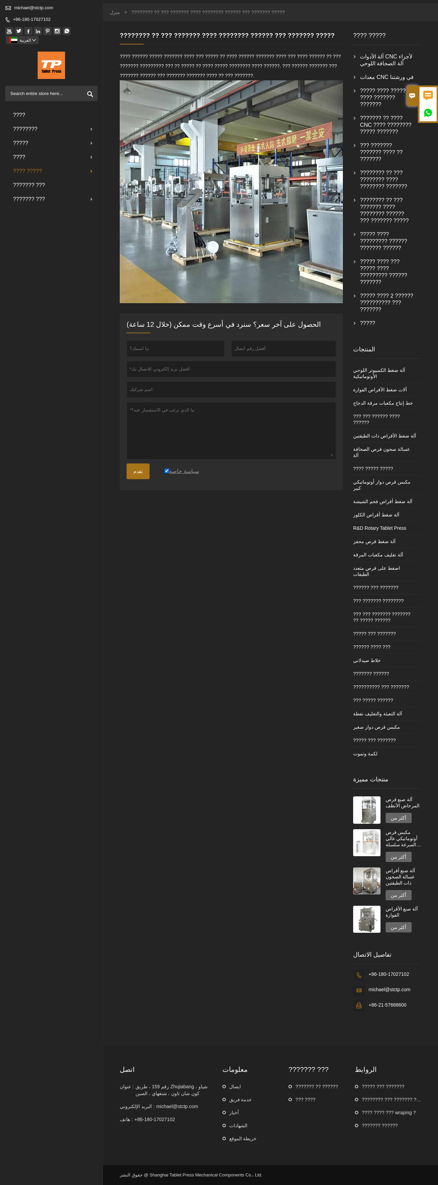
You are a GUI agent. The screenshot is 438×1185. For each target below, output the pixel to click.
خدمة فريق (240, 1099)
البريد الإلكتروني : (137, 1106)
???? (19, 115)
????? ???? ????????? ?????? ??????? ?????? (383, 241)
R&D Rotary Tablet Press (379, 528)
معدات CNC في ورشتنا (387, 77)
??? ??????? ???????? (378, 601)
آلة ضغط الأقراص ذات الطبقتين (384, 436)
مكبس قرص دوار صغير (376, 727)
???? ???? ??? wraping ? (389, 1112)
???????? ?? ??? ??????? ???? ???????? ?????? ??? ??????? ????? (384, 210)
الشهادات (238, 1125)
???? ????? (53, 171)
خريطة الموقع (243, 1138)
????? (53, 143)
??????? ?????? (371, 673)
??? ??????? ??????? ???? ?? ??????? (381, 152)
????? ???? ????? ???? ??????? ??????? (382, 97)
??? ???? (305, 1099)
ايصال (235, 1086)
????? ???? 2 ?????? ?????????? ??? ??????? (386, 302)
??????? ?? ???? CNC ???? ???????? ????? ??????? (385, 125)
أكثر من (399, 818)
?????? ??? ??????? (375, 587)
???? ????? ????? (373, 468)
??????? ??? (29, 185)
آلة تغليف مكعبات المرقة (378, 554)
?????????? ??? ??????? (381, 687)
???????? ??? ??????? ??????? (397, 1099)
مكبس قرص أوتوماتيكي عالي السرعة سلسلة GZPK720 (402, 839)
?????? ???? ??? (371, 647)
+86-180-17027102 (32, 19)
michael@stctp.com (33, 7)
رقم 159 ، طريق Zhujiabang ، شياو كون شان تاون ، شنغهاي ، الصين (172, 1090)
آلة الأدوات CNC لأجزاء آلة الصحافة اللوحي (386, 60)
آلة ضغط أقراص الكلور (376, 514)
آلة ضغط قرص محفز (374, 541)
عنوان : (127, 1086)
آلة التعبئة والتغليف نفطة (377, 713)
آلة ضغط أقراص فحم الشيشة (382, 501)
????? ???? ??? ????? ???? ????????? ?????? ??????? (383, 272)
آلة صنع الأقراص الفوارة (402, 912)
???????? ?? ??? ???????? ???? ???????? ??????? (383, 179)
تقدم (138, 471)
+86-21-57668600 (388, 1005)
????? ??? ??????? (374, 633)
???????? (53, 129)
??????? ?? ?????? (316, 1086)
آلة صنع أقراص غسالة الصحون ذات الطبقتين (400, 877)
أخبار (234, 1112)
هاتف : (126, 1119)
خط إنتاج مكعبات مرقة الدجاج (383, 403)
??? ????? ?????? (373, 700)
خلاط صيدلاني (367, 660)
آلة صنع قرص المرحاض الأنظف (403, 802)
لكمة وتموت (365, 753)
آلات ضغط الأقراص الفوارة (380, 389)
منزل (115, 12)
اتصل (127, 1069)
